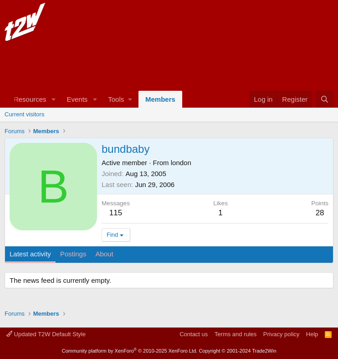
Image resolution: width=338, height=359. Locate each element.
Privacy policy (281, 334)
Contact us (193, 334)
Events (77, 99)
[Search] (324, 99)
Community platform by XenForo (129, 351)
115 (115, 212)
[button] (53, 99)
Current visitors (24, 114)
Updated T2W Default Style (46, 334)
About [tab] (104, 254)
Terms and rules (235, 334)
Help (312, 334)
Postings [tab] (73, 254)
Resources (30, 99)
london (181, 162)
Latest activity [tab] (30, 254)
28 (320, 212)
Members (160, 99)
